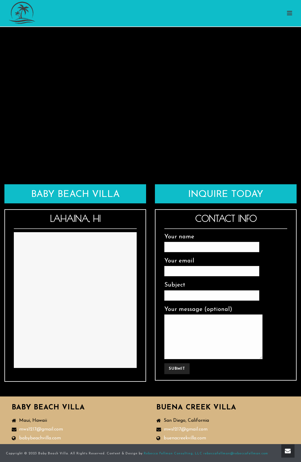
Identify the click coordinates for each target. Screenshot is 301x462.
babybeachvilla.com (40, 438)
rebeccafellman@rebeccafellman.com (235, 453)
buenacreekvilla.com (185, 438)
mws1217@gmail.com (41, 429)
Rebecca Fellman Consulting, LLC (173, 453)
